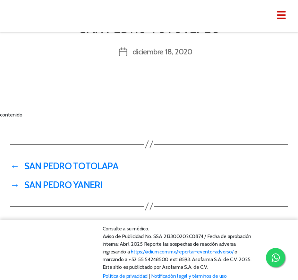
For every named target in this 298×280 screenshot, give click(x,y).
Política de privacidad (125, 276)
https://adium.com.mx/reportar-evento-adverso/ (182, 252)
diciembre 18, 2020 (162, 51)
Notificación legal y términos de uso (189, 276)
